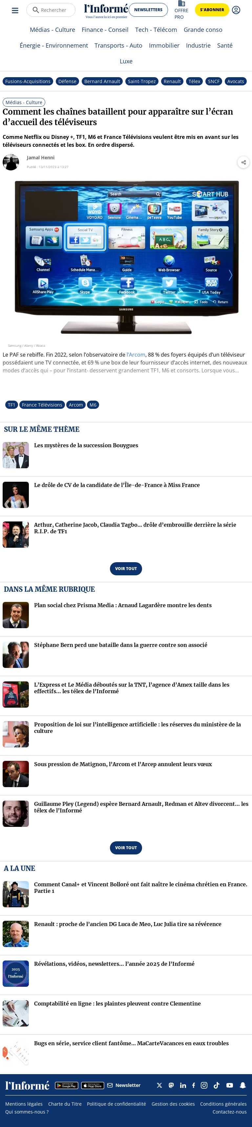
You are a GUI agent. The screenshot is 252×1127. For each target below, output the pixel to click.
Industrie (198, 45)
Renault (172, 81)
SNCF (214, 81)
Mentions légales (24, 1104)
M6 (93, 405)
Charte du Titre (65, 1104)
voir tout (126, 568)
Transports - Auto (118, 45)
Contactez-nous (230, 1112)
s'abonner (212, 9)
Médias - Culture (52, 29)
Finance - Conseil (105, 29)
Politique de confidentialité (116, 1104)
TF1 (11, 405)
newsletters (148, 9)
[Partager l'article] (243, 162)
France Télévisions (42, 405)
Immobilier (164, 45)
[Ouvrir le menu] (16, 10)
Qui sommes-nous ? (27, 1112)
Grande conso (203, 29)
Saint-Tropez (142, 81)
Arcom (76, 405)
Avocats (235, 81)
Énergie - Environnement (54, 45)
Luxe (126, 61)
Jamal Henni (40, 157)
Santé (225, 45)
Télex (194, 81)
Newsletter (123, 1085)
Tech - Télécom (156, 29)
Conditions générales (223, 1104)
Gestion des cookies (173, 1104)
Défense (67, 81)
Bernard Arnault (102, 81)
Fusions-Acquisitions (28, 81)
